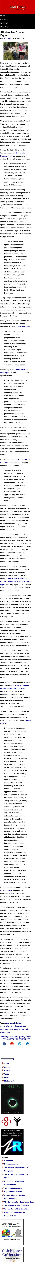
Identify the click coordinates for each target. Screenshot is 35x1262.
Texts (6, 1074)
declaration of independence (12, 1026)
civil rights (18, 1023)
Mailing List (9, 1081)
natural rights (23, 327)
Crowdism (8, 1160)
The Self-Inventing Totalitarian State (19, 1202)
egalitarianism (6, 1029)
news (2, 16)
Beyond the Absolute (13, 1192)
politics (4, 19)
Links (6, 1077)
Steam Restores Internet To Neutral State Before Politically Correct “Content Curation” (15, 1038)
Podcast (7, 1067)
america (8, 1023)
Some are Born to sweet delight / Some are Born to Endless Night (15, 581)
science (4, 23)
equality (17, 1029)
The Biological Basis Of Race (16, 1205)
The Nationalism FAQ (13, 1188)
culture (4, 27)
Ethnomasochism (11, 1164)
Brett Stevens (7, 38)
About (6, 1064)
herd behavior (6, 890)
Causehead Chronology (9, 1036)
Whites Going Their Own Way (16, 1209)
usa (8, 1032)
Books (7, 1070)
